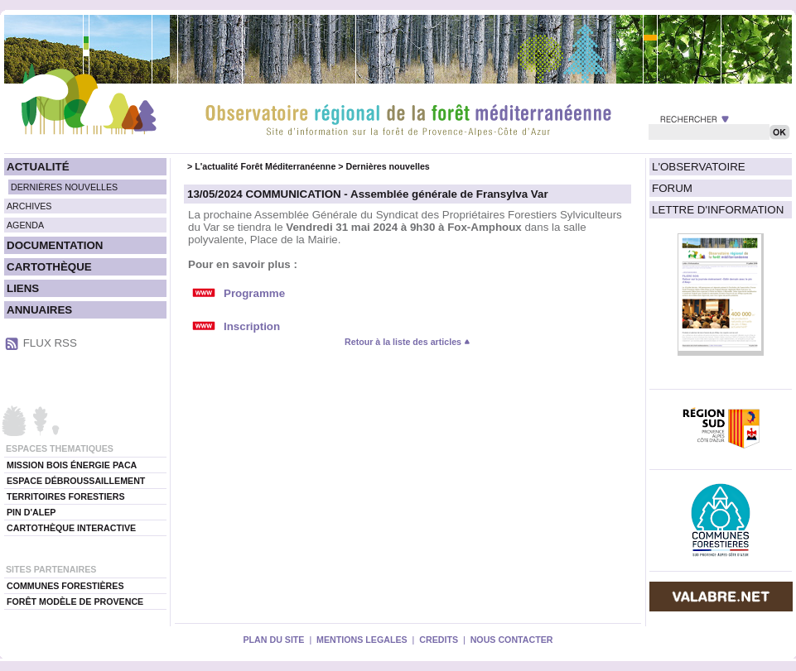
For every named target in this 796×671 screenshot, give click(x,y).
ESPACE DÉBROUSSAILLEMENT (76, 481)
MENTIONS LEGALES (362, 640)
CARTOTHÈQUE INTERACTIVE (71, 528)
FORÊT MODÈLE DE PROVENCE (75, 601)
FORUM (672, 188)
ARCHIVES (29, 206)
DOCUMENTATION (55, 245)
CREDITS (438, 640)
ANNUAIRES (39, 310)
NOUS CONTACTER (511, 640)
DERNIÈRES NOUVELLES (64, 187)
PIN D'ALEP (31, 512)
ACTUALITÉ (38, 167)
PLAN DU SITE (273, 640)
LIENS (23, 288)
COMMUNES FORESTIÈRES (65, 586)
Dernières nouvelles (387, 166)
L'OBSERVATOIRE (698, 167)
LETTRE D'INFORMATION (718, 210)
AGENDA (25, 225)
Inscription (252, 326)
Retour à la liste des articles (407, 342)
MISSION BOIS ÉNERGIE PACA (72, 465)
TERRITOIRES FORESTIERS (66, 496)
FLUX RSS (50, 343)
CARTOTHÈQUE (49, 267)
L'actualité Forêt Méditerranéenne (265, 166)
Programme (254, 293)
